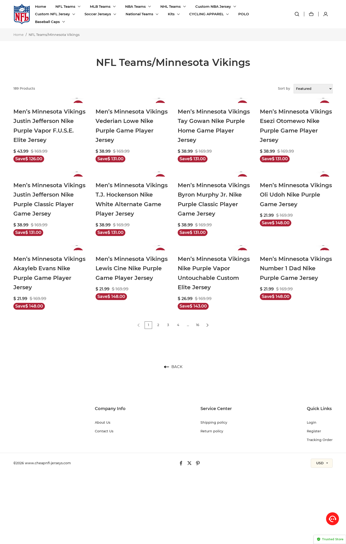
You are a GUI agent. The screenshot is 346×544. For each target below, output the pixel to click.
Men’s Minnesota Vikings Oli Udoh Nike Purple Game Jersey (296, 195)
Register (314, 431)
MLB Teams (100, 6)
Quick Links (319, 408)
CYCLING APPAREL (206, 14)
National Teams (139, 14)
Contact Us (104, 431)
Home (40, 6)
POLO (243, 14)
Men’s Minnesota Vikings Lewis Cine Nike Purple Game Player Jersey (132, 268)
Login (311, 422)
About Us (102, 422)
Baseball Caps (47, 21)
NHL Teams (170, 6)
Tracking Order (320, 440)
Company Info (110, 408)
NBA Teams (135, 6)
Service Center (216, 408)
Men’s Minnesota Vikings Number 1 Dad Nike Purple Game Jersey (296, 268)
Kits (171, 14)
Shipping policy (213, 422)
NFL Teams (65, 6)
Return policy (211, 431)
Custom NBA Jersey (213, 6)
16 (197, 325)
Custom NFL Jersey (52, 14)
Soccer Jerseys (98, 14)
